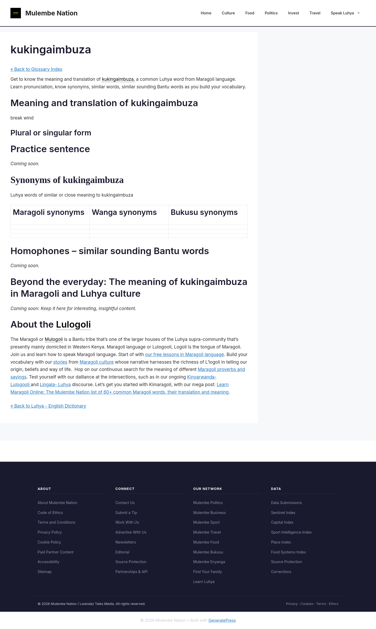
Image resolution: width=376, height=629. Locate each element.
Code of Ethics (50, 512)
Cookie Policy (49, 542)
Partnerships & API (131, 571)
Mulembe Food (206, 542)
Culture (228, 13)
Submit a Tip (126, 512)
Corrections (281, 571)
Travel (314, 13)
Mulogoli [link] (54, 339)
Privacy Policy (50, 532)
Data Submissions (286, 502)
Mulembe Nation (51, 13)
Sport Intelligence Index (291, 532)
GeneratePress (222, 620)
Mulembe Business (209, 512)
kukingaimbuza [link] (117, 79)
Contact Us (125, 502)
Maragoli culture (97, 362)
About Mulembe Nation (57, 502)
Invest (293, 13)
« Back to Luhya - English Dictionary (48, 406)
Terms (321, 604)
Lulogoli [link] (73, 324)
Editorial (122, 552)
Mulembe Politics (208, 502)
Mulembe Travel (207, 532)
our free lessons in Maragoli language (184, 354)
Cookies (307, 604)
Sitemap (45, 571)
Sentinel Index (283, 512)
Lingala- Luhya (55, 384)
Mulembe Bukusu (208, 552)
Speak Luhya (348, 13)
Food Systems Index (288, 552)
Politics (271, 13)
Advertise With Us (130, 532)
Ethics (333, 604)
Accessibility (48, 561)
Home (206, 13)
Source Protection (130, 561)
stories (60, 362)
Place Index (281, 542)
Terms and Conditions (56, 522)
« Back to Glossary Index (36, 69)
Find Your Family (207, 571)
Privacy (292, 604)
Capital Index (282, 522)
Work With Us (127, 522)
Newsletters (125, 542)
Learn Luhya (204, 581)
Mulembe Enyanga (209, 561)
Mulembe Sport (206, 522)
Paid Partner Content (56, 552)
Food (249, 13)
